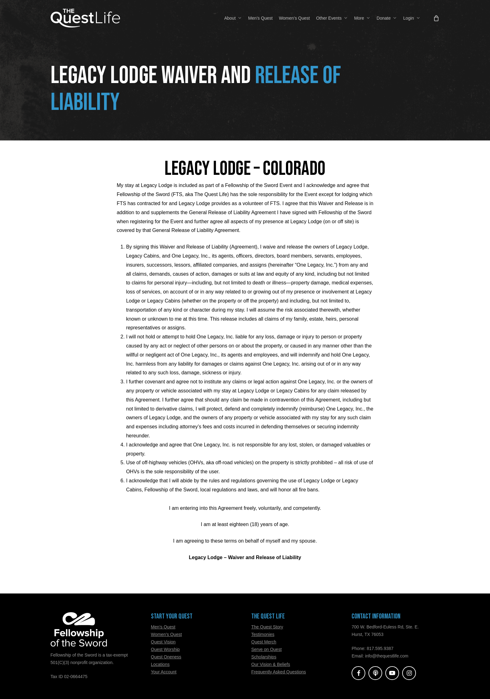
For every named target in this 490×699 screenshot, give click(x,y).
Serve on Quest (266, 649)
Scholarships (263, 656)
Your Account (164, 671)
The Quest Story (267, 626)
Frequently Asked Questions (278, 671)
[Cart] (436, 18)
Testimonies (262, 634)
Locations (160, 664)
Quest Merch (263, 641)
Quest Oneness (166, 656)
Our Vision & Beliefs (270, 664)
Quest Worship (165, 649)
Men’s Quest (163, 626)
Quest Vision (163, 641)
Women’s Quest (166, 634)
